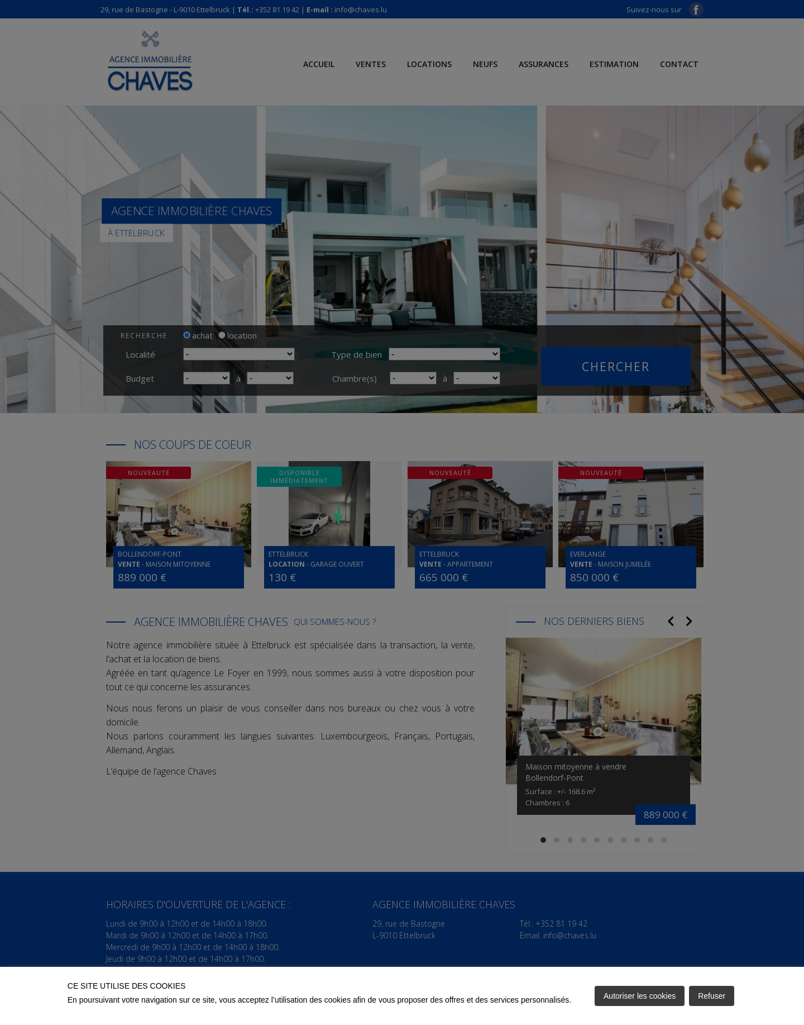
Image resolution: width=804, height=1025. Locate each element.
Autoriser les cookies (640, 995)
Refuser (711, 995)
